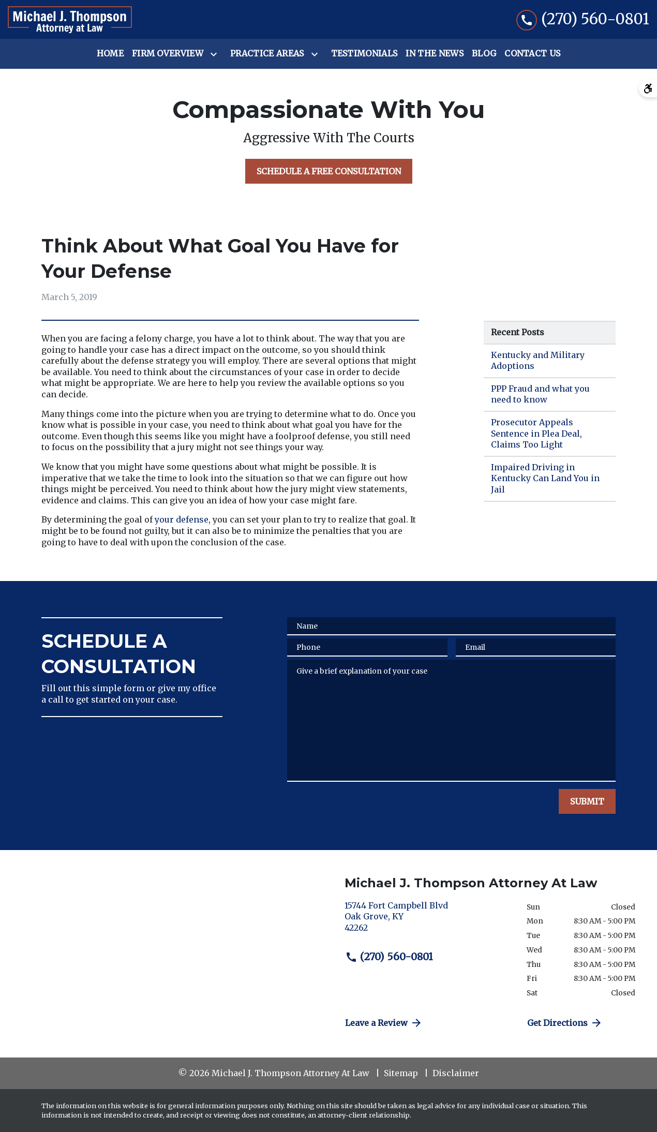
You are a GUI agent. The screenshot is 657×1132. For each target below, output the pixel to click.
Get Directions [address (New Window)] (565, 1023)
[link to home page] (70, 19)
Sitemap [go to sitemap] (401, 1073)
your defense (181, 519)
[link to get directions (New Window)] (428, 921)
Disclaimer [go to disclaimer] (455, 1073)
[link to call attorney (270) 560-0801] (582, 19)
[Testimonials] (364, 54)
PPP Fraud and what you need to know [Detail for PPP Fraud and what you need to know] (540, 394)
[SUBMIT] (587, 801)
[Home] (110, 54)
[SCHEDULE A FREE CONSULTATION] (328, 171)
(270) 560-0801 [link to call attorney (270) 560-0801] (389, 956)
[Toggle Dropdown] (215, 54)
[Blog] (484, 54)
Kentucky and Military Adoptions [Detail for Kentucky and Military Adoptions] (538, 360)
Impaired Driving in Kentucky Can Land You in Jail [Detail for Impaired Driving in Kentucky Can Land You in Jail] (545, 478)
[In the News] (434, 54)
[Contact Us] (532, 54)
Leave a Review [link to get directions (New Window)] (384, 1023)
